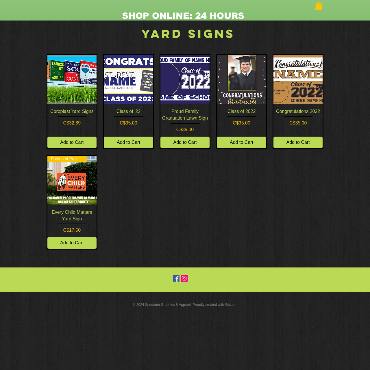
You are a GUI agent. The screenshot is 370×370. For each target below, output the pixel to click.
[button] (318, 5)
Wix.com (231, 305)
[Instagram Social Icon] (184, 278)
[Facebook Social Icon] (176, 278)
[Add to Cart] (72, 142)
